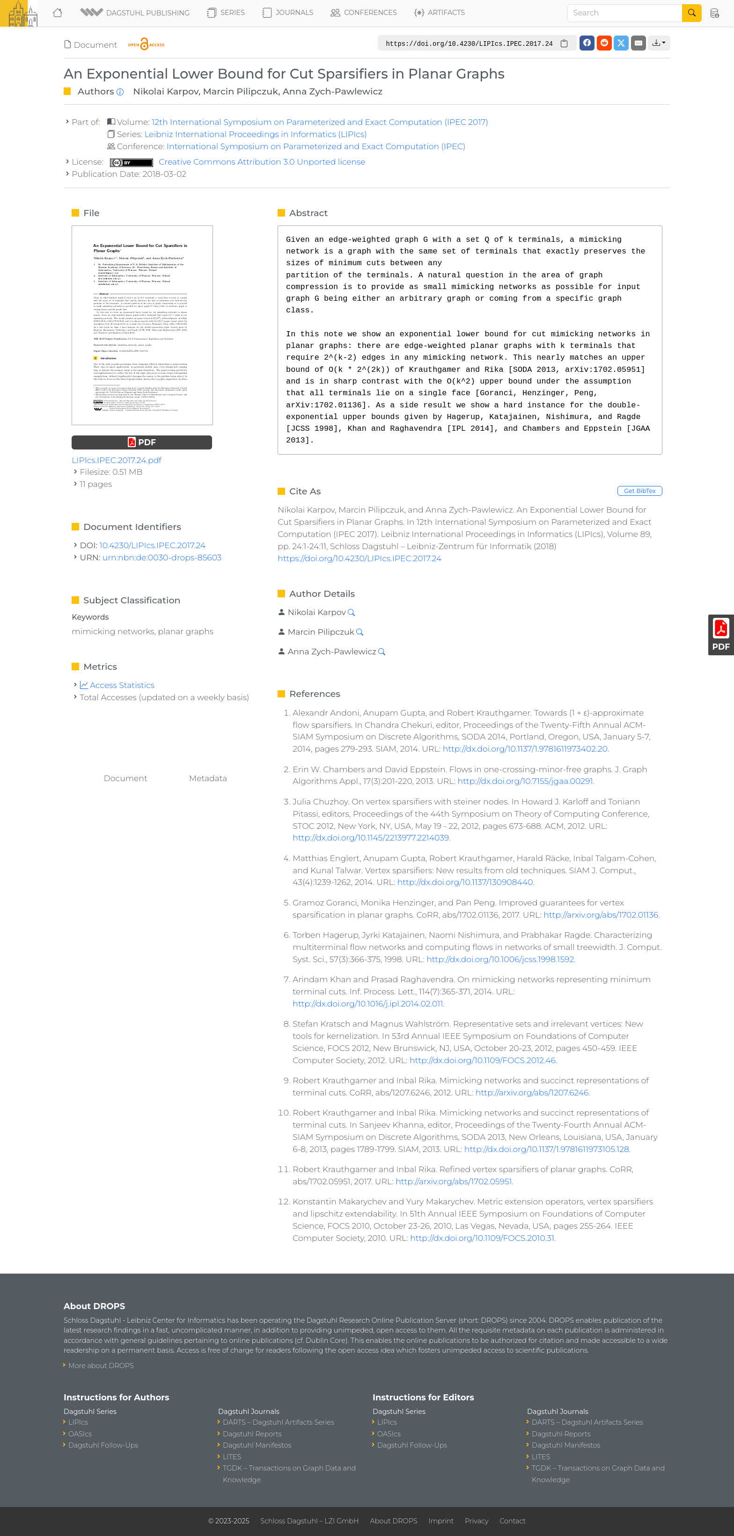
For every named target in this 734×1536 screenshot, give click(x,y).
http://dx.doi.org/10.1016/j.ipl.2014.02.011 (368, 1003)
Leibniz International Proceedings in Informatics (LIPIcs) (255, 134)
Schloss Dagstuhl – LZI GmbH (309, 1521)
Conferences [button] (363, 13)
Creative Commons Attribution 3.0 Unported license (238, 162)
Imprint (441, 1521)
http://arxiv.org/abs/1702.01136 (600, 915)
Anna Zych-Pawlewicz (333, 91)
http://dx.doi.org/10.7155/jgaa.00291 (525, 781)
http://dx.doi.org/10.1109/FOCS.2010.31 (482, 1238)
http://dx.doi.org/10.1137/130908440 (465, 882)
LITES (232, 1457)
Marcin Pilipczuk (241, 91)
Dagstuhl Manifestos (257, 1445)
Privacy (476, 1521)
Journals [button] (287, 13)
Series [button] (226, 13)
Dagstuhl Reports (252, 1434)
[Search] (625, 13)
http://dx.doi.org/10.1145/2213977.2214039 (371, 837)
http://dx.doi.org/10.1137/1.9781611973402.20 (525, 749)
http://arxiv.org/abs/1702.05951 (454, 1181)
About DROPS (393, 1521)
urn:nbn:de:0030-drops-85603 (162, 557)
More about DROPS (101, 1366)
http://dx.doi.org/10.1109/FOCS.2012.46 (483, 1060)
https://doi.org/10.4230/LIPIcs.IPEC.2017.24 (359, 558)
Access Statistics (117, 685)
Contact (512, 1521)
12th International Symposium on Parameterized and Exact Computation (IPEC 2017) (320, 122)
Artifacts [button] (439, 13)
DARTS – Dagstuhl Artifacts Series (278, 1422)
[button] (135, 13)
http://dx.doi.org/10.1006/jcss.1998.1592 (500, 959)
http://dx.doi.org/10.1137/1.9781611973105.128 (546, 1149)
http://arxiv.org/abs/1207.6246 (532, 1092)
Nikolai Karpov (165, 91)
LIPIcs (78, 1422)
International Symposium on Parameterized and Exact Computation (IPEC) (316, 146)
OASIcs (80, 1434)
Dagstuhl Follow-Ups (103, 1445)
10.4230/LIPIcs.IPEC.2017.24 (153, 545)
